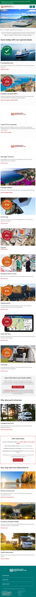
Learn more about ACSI (6, 429)
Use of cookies (4, 591)
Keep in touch (5, 584)
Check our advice (5, 558)
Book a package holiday (6, 192)
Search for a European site (7, 497)
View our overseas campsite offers (9, 100)
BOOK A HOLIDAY (18, 387)
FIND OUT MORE (18, 460)
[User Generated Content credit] (34, 26)
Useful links (5, 579)
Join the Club (5, 575)
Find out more (4, 163)
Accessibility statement (21, 591)
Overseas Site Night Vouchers (10, 390)
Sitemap (19, 593)
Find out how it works (6, 132)
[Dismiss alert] (34, 2)
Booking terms (20, 592)
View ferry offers (5, 69)
